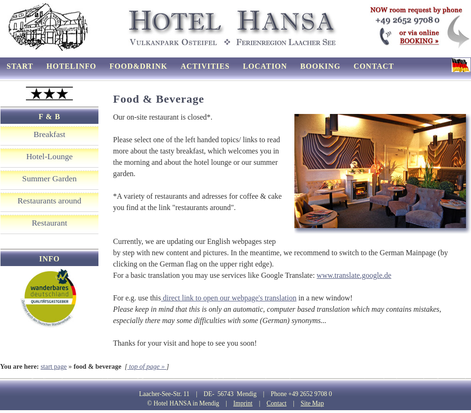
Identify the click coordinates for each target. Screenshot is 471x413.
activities (204, 66)
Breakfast (49, 134)
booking (320, 66)
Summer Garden (49, 178)
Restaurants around (49, 200)
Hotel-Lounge (49, 156)
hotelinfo (72, 66)
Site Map (312, 403)
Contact (276, 403)
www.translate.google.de (354, 275)
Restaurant (49, 222)
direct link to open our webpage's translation (229, 298)
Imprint (242, 403)
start (20, 66)
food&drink (139, 66)
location (265, 66)
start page (54, 366)
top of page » (146, 366)
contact (374, 66)
